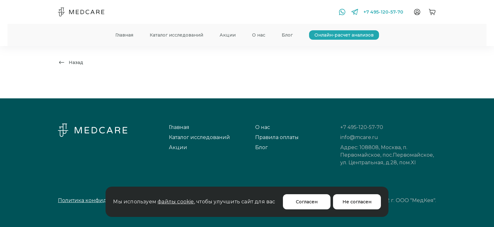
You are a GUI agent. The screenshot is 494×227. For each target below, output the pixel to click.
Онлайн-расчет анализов (344, 35)
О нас (258, 35)
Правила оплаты (277, 137)
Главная (124, 35)
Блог (287, 35)
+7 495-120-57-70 (383, 12)
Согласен (307, 202)
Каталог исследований (176, 35)
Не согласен (356, 202)
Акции (228, 35)
